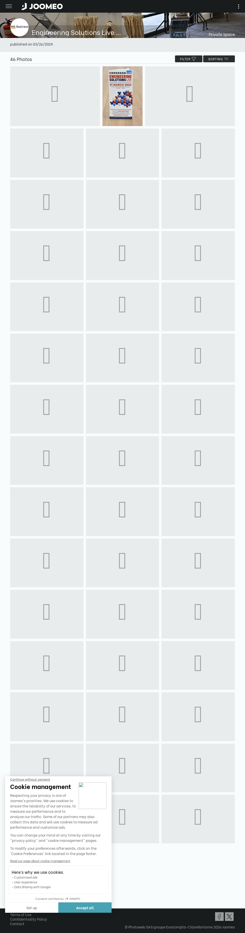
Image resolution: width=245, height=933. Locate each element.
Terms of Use (20, 914)
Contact (17, 923)
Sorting (219, 59)
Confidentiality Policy (28, 919)
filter (188, 59)
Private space (222, 34)
